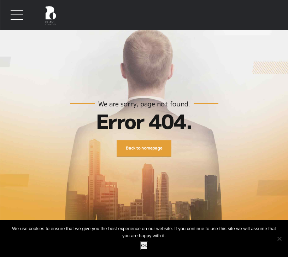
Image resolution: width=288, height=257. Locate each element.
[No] (279, 238)
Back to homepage (144, 148)
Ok (144, 245)
